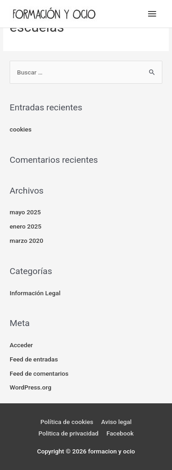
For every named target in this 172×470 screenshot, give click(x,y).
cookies (21, 129)
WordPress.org (30, 387)
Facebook (119, 433)
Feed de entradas (34, 359)
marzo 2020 (26, 240)
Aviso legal (116, 421)
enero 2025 (25, 226)
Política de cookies (66, 421)
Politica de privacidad (69, 433)
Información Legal (35, 293)
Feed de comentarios (39, 373)
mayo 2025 (25, 212)
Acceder (21, 345)
